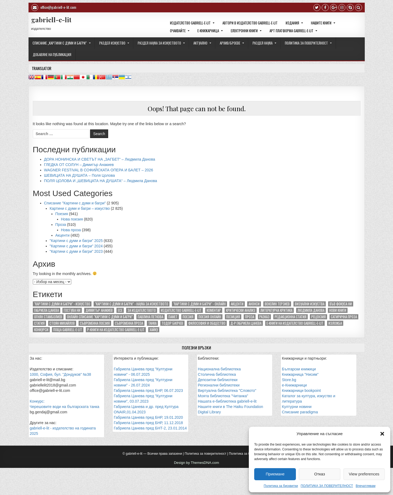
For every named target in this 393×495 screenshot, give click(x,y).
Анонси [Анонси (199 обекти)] (254, 303)
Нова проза (71, 230)
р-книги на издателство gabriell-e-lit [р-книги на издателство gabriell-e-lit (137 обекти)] (115, 329)
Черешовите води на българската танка (65, 406)
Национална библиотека (219, 369)
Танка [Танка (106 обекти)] (152, 323)
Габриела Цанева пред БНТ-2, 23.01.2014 (150, 428)
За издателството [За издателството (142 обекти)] (142, 310)
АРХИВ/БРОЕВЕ (230, 43)
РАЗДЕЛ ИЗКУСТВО (112, 43)
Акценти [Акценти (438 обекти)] (237, 303)
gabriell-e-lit (51, 19)
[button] (382, 433)
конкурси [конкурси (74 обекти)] (41, 329)
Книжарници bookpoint (301, 390)
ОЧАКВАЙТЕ (178, 30)
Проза (60, 224)
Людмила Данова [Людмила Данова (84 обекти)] (311, 310)
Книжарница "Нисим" (300, 374)
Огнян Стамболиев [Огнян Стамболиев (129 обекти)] (48, 316)
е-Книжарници (294, 385)
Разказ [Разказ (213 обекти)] (264, 316)
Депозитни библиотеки (218, 380)
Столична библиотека (217, 374)
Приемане (275, 474)
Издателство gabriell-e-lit (190, 23)
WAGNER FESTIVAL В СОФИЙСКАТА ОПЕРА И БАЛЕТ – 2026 (98, 170)
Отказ (319, 474)
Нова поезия (72, 219)
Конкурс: (37, 401)
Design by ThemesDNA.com (196, 463)
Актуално (200, 43)
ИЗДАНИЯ (292, 23)
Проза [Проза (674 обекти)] (249, 316)
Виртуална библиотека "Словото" (227, 390)
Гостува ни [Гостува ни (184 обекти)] (72, 310)
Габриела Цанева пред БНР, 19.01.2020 (148, 417)
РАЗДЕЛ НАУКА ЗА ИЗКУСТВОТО (159, 43)
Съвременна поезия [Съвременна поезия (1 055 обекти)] (95, 323)
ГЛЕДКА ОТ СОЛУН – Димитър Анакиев (79, 164)
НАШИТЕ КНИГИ (321, 23)
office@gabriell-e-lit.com (53, 7)
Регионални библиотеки (219, 385)
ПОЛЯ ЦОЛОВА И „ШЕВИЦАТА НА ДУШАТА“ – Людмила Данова (100, 181)
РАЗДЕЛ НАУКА (262, 43)
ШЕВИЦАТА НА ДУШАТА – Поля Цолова (79, 175)
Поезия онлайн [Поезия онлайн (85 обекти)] (210, 316)
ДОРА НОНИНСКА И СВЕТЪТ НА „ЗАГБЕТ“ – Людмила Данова (99, 159)
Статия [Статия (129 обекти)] (39, 323)
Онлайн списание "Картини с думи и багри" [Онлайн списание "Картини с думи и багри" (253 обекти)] (100, 316)
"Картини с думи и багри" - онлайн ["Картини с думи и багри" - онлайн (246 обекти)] (199, 303)
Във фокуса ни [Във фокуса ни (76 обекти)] (341, 303)
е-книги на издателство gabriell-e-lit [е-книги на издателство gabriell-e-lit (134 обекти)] (295, 323)
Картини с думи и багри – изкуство (80, 208)
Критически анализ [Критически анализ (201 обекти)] (240, 310)
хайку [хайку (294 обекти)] (154, 329)
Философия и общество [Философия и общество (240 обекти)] (206, 323)
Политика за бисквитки (281, 486)
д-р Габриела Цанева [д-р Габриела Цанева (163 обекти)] (246, 323)
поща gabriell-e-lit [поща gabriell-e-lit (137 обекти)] (67, 329)
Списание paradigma (300, 412)
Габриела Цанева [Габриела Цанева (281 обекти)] (46, 310)
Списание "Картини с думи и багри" (75, 203)
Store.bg (289, 380)
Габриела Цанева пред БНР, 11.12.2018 (148, 423)
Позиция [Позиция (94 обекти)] (233, 316)
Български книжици (299, 369)
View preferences (364, 474)
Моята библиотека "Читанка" (223, 396)
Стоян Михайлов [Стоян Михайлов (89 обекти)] (62, 323)
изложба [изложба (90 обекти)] (335, 323)
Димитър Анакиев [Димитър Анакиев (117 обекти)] (99, 310)
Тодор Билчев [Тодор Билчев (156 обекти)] (172, 323)
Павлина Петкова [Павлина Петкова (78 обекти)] (150, 316)
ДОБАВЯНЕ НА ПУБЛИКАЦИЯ (52, 54)
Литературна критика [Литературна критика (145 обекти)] (276, 310)
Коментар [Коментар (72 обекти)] (214, 310)
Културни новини (296, 406)
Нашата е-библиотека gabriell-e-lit (227, 401)
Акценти (62, 235)
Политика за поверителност (205, 454)
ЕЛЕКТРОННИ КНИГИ (244, 30)
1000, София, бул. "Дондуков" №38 (60, 374)
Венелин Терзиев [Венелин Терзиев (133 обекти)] (277, 303)
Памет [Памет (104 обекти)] (173, 316)
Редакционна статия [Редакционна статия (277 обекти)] (290, 316)
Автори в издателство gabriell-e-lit (250, 23)
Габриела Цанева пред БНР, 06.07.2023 (148, 390)
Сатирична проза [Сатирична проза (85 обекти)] (344, 316)
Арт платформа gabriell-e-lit (291, 30)
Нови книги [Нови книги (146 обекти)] (337, 310)
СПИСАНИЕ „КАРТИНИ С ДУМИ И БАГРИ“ (60, 43)
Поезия (61, 214)
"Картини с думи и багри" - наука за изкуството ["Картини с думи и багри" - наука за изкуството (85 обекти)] (131, 303)
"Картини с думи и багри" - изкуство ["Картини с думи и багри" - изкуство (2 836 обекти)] (62, 303)
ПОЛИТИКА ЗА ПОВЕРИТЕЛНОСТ (327, 486)
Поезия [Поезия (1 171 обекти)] (188, 316)
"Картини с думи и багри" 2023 (76, 251)
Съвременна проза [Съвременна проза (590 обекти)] (129, 323)
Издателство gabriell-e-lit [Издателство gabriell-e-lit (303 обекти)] (181, 310)
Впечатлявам (365, 486)
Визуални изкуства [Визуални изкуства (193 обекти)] (309, 303)
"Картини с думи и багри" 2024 (76, 246)
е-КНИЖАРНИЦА (208, 30)
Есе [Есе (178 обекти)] (120, 310)
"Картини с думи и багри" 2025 (76, 241)
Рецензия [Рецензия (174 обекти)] (318, 316)
